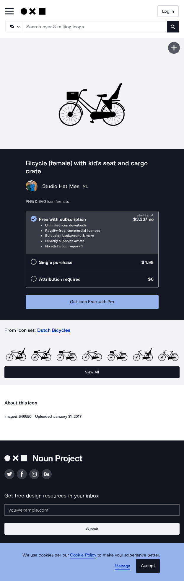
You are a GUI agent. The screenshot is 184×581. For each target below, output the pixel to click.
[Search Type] (13, 26)
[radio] (92, 232)
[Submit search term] (173, 26)
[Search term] (95, 26)
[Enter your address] (92, 510)
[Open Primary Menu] (9, 11)
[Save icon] (174, 48)
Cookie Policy (83, 555)
